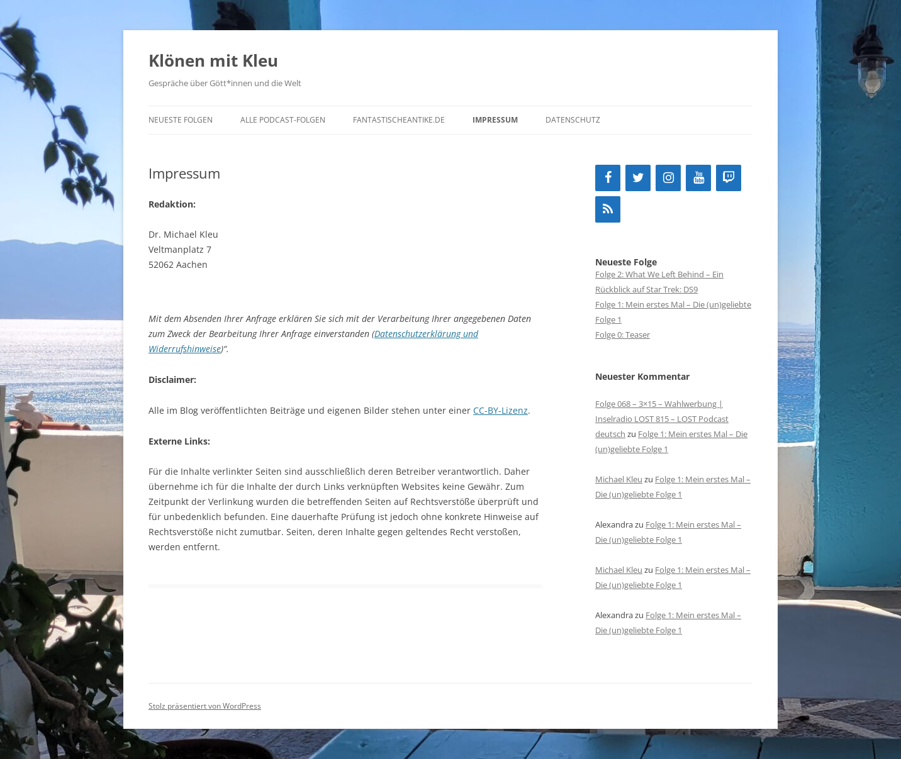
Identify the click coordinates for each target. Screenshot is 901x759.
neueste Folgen (180, 119)
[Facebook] (607, 178)
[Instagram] (668, 178)
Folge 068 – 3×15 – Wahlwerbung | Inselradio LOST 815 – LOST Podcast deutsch (662, 419)
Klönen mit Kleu (213, 60)
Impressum (495, 119)
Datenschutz (573, 119)
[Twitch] (728, 178)
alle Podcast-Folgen (282, 119)
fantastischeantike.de (399, 119)
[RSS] (607, 209)
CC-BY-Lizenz (500, 410)
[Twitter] (638, 178)
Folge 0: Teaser (622, 334)
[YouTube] (698, 178)
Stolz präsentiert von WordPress (204, 706)
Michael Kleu (618, 479)
